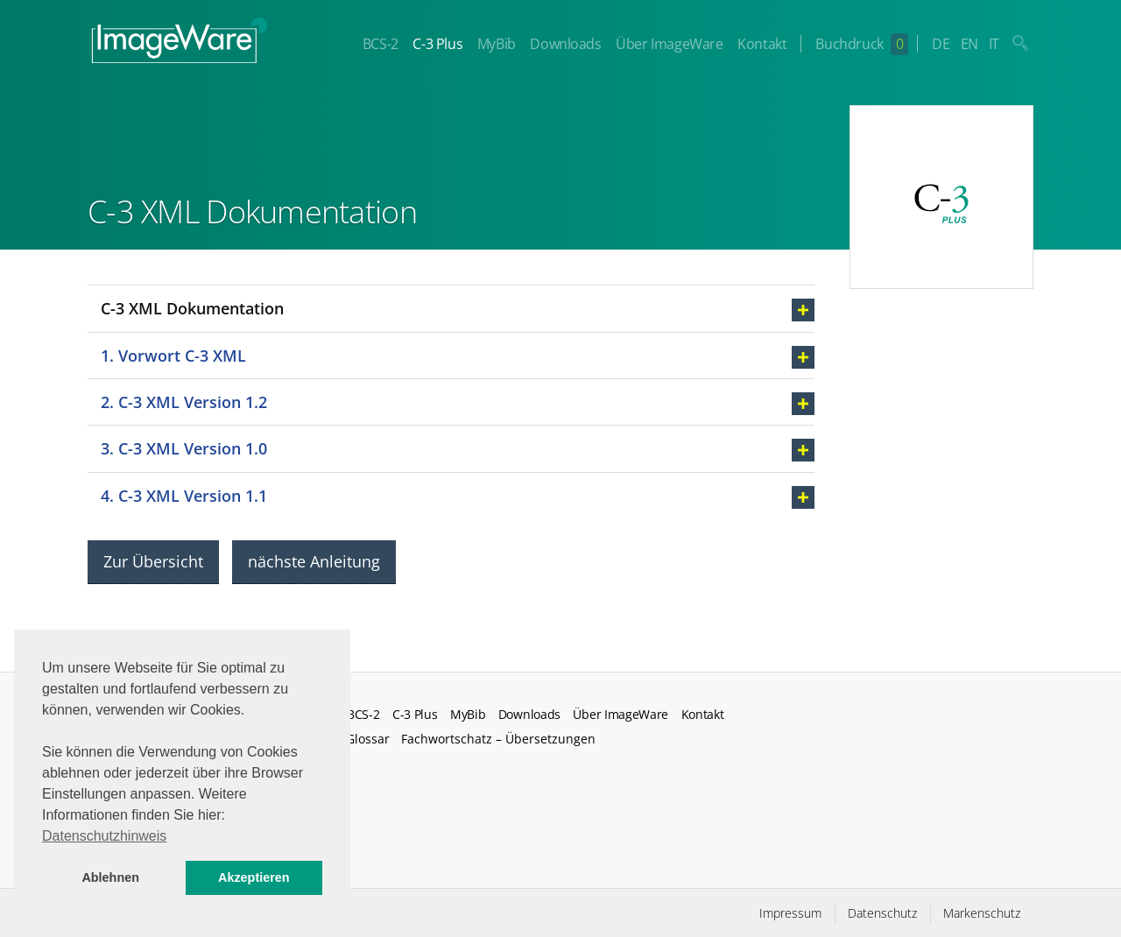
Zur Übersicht (153, 561)
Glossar (368, 738)
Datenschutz (882, 913)
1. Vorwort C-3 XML (173, 355)
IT (994, 43)
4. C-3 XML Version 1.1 (184, 495)
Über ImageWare (669, 43)
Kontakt (761, 43)
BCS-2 (380, 43)
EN (969, 43)
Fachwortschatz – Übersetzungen (498, 738)
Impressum (790, 913)
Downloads (565, 43)
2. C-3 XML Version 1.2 (184, 401)
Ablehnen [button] (110, 877)
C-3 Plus (437, 43)
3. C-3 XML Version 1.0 (184, 448)
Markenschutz (981, 913)
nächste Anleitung (314, 561)
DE (940, 43)
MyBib (496, 43)
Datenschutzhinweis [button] (104, 835)
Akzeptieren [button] (254, 877)
